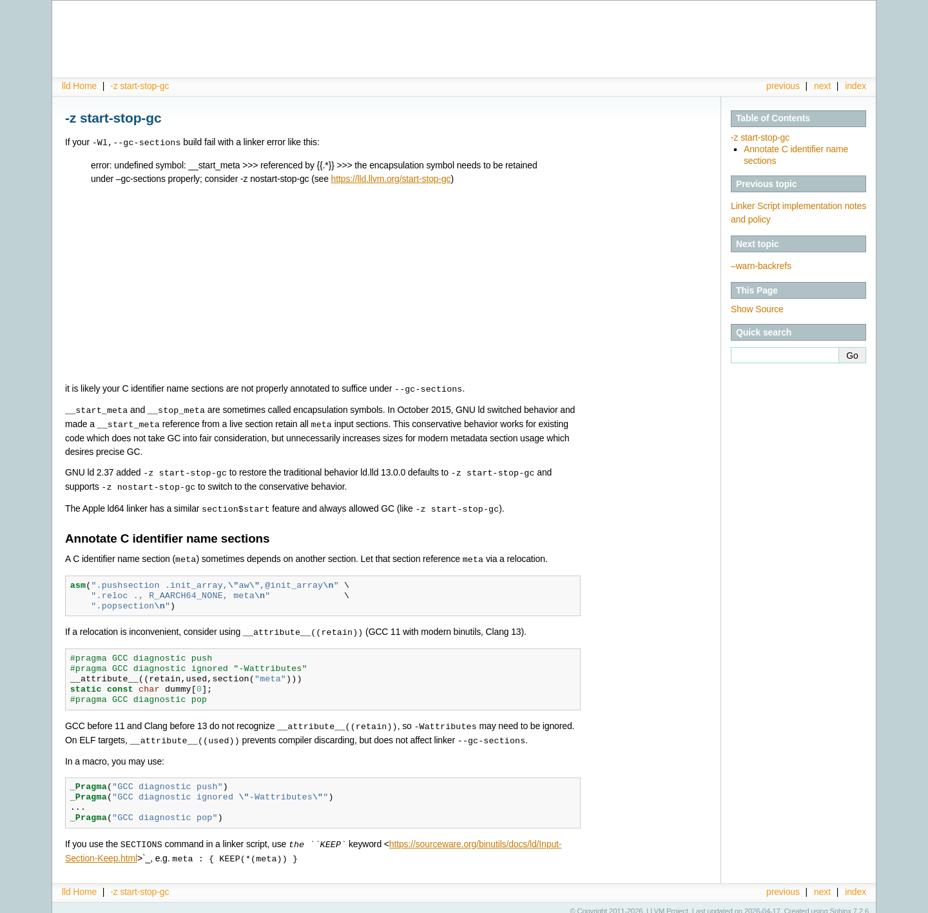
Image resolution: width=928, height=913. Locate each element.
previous (783, 86)
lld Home (79, 86)
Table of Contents (773, 118)
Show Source (757, 309)
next (822, 86)
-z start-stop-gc (139, 86)
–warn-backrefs (761, 266)
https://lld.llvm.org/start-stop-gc (391, 178)
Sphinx (840, 903)
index (855, 86)
